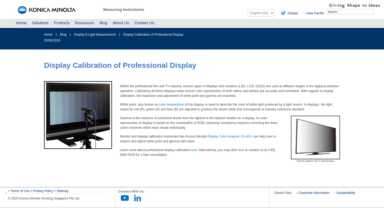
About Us (121, 22)
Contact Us (144, 22)
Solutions (40, 22)
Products (62, 22)
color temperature (171, 104)
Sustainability (345, 193)
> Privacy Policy (41, 191)
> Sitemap (61, 191)
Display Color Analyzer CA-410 (229, 136)
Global (293, 13)
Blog (103, 22)
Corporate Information (314, 193)
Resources (84, 22)
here (194, 150)
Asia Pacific (315, 13)
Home (21, 22)
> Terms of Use (19, 191)
